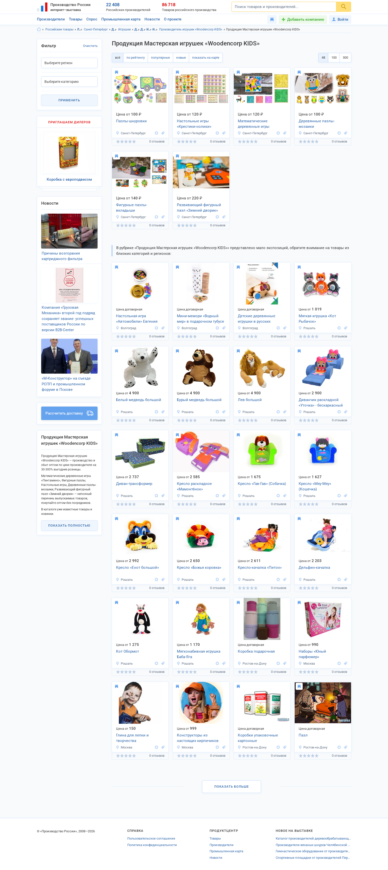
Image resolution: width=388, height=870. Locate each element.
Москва (306, 663)
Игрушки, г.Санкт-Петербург (155, 29)
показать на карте (205, 57)
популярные (160, 57)
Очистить (90, 46)
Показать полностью (69, 525)
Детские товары (114, 29)
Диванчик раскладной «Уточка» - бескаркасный (321, 403)
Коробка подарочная (256, 651)
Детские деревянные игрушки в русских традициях (256, 319)
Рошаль (306, 328)
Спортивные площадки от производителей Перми (313, 858)
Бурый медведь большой (199, 400)
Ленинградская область (79, 29)
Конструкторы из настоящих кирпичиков (198, 738)
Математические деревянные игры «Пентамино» (253, 124)
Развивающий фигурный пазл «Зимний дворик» (199, 208)
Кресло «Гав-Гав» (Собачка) (262, 483)
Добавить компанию (305, 19)
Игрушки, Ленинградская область (149, 29)
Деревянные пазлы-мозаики (317, 124)
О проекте (172, 19)
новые (181, 57)
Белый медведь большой (138, 400)
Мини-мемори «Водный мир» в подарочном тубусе (200, 319)
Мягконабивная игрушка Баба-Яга (198, 654)
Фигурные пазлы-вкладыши (131, 208)
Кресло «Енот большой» (137, 567)
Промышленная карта (120, 19)
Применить (69, 100)
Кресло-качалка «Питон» (260, 567)
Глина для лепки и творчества (132, 738)
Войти (340, 19)
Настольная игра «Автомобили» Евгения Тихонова (136, 319)
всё (117, 57)
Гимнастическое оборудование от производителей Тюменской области (313, 851)
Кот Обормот (127, 651)
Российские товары (59, 29)
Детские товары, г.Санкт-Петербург (143, 29)
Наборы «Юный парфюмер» (312, 654)
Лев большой (250, 400)
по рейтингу (136, 57)
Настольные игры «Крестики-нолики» (194, 124)
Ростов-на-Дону (252, 663)
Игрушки (124, 29)
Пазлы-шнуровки (131, 121)
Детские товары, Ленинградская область (137, 29)
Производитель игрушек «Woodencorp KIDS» (190, 29)
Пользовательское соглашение (151, 838)
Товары (75, 19)
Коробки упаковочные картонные (258, 738)
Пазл (303, 735)
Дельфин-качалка (314, 567)
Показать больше (231, 786)
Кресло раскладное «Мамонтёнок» (194, 486)
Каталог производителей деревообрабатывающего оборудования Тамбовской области (313, 838)
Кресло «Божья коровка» (199, 567)
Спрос (91, 19)
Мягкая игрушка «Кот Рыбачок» (317, 319)
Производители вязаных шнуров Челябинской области (313, 845)
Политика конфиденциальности (152, 845)
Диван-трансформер (134, 483)
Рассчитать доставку (69, 413)
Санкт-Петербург (96, 29)
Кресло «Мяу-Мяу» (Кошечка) (315, 486)
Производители (51, 19)
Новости (152, 19)
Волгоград (126, 328)
